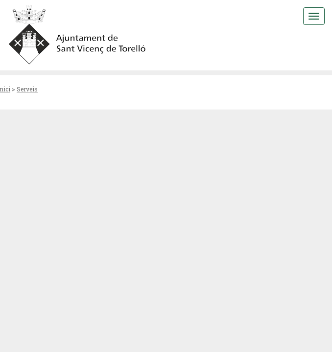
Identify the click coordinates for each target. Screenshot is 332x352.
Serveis (27, 89)
